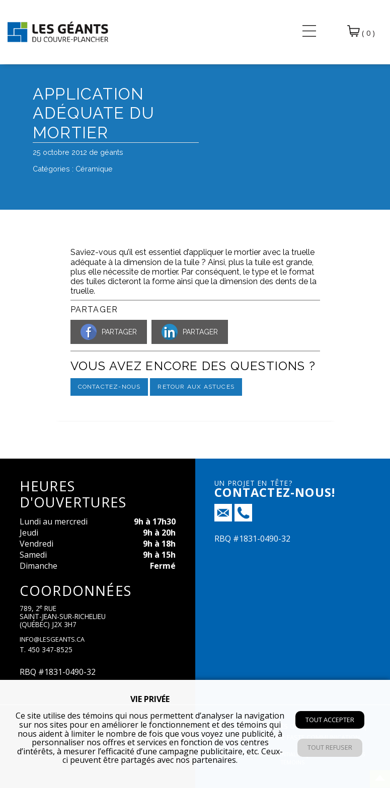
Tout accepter (329, 719)
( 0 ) (361, 31)
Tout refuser (329, 747)
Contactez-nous (109, 386)
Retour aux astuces (196, 386)
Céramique (94, 168)
